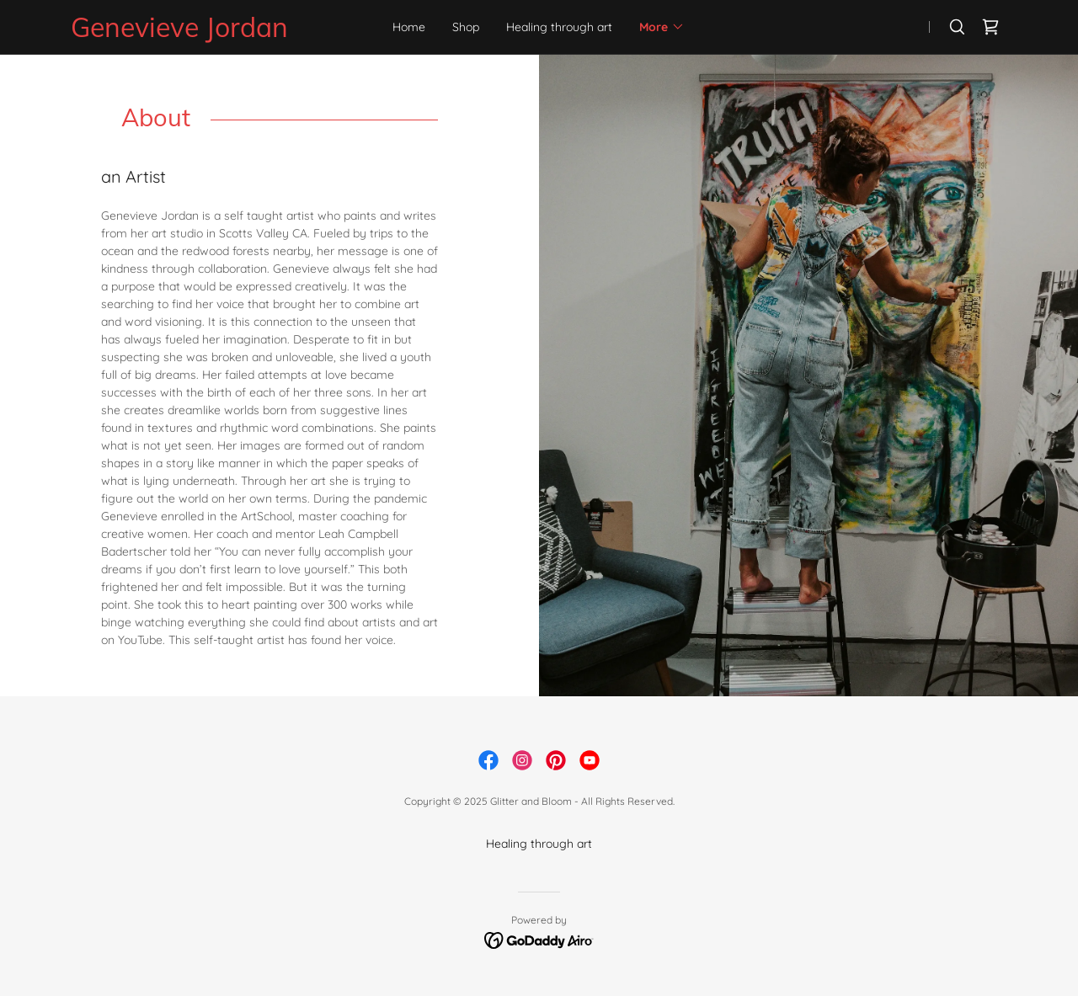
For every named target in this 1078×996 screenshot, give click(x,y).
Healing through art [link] (559, 27)
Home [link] (408, 27)
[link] (211, 32)
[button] (662, 27)
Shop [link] (465, 27)
